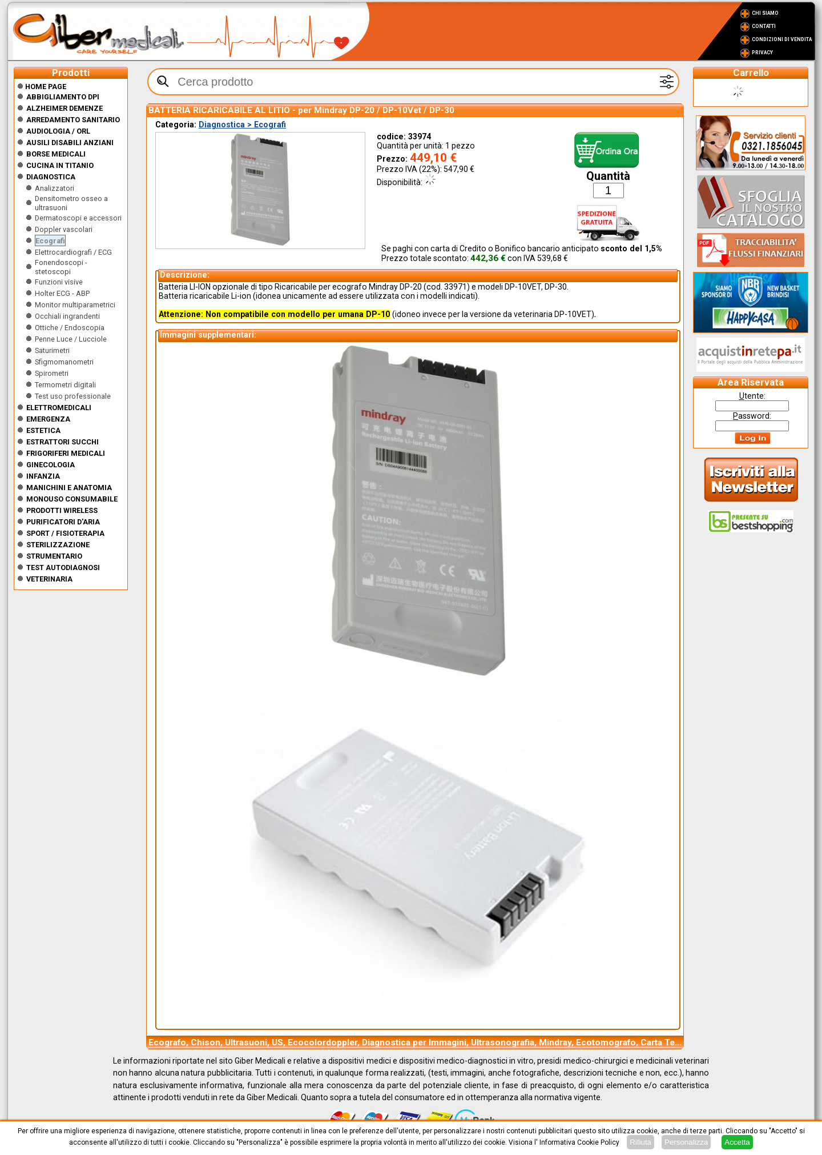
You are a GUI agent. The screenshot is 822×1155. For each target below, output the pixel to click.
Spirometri (51, 373)
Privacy (762, 52)
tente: (752, 395)
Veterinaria (49, 579)
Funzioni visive (59, 282)
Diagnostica (50, 177)
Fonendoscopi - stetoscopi (61, 267)
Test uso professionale (73, 396)
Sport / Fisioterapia (65, 533)
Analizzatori (54, 188)
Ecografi (50, 240)
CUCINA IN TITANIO (60, 165)
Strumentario (54, 556)
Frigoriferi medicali (65, 453)
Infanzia (43, 476)
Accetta (737, 1142)
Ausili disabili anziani (70, 142)
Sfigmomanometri (64, 362)
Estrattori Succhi (62, 442)
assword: (752, 415)
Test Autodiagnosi (63, 567)
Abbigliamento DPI (62, 97)
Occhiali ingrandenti (67, 316)
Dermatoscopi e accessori (78, 218)
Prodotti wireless (62, 510)
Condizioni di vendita (782, 39)
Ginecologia (50, 464)
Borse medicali (56, 154)
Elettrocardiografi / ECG (73, 252)
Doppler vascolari (63, 229)
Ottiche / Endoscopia (69, 327)
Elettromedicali (58, 407)
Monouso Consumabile (72, 499)
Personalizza (686, 1142)
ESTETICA (43, 430)
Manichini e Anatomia (69, 487)
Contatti (764, 26)
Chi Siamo (765, 13)
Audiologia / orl (58, 131)
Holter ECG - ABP (62, 293)
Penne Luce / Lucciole (71, 339)
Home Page (41, 86)
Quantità (608, 176)
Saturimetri (52, 350)
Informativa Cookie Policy (579, 1142)
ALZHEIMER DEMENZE (64, 108)
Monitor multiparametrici (75, 304)
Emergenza (48, 419)
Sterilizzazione (58, 544)
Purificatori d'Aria (63, 522)
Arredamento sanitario (73, 119)
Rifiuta (640, 1142)
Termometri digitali (65, 384)
